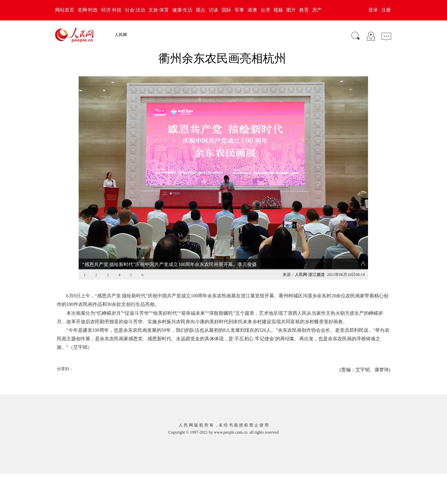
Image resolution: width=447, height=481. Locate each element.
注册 (386, 10)
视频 (278, 10)
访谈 (213, 10)
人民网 (121, 34)
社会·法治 (135, 10)
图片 (291, 10)
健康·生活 (182, 10)
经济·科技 (111, 10)
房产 (317, 10)
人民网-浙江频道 (310, 274)
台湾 (265, 10)
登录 (373, 10)
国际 (226, 10)
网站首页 (64, 10)
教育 (304, 10)
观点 (200, 10)
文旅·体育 (158, 10)
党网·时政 (88, 10)
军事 (239, 10)
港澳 (252, 10)
